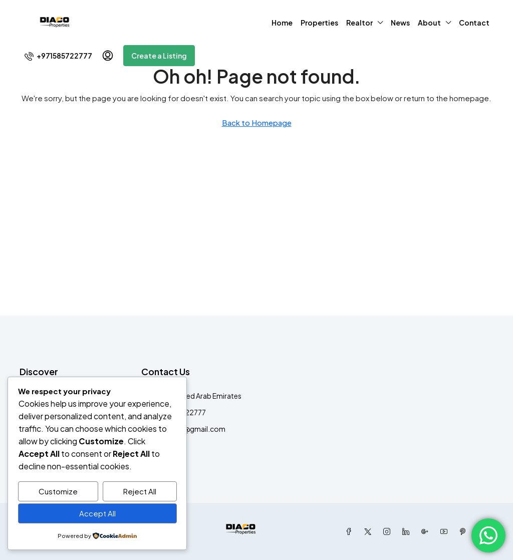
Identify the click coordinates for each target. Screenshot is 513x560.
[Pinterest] (464, 531)
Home (282, 22)
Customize (58, 491)
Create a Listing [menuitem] (159, 55)
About (429, 22)
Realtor (359, 22)
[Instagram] (388, 531)
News (400, 22)
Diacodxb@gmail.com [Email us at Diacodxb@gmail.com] (188, 428)
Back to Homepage (257, 122)
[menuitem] (58, 55)
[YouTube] (445, 531)
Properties (319, 22)
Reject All (139, 491)
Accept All (97, 513)
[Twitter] (369, 531)
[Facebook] (350, 531)
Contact (474, 22)
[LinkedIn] (407, 531)
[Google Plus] (426, 531)
